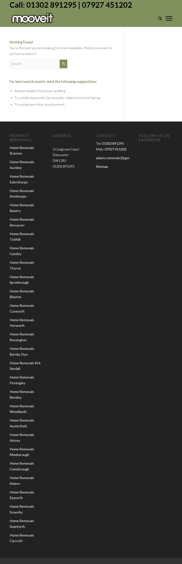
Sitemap (102, 166)
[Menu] (167, 18)
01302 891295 (113, 143)
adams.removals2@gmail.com (118, 158)
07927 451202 (115, 149)
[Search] (158, 18)
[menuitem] (158, 18)
